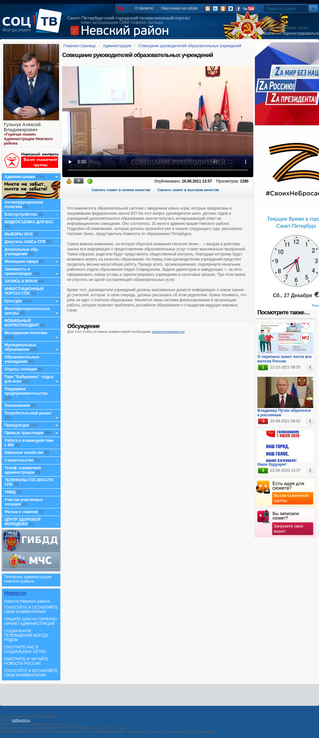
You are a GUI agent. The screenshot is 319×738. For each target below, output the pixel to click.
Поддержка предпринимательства (26, 391)
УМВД (10, 492)
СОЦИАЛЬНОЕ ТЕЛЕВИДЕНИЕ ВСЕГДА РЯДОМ (26, 635)
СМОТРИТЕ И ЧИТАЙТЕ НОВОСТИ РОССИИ (26, 661)
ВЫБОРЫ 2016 (18, 234)
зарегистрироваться (168, 331)
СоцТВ (33, 25)
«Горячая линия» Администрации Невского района (28, 139)
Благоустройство (21, 214)
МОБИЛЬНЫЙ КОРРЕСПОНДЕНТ (22, 323)
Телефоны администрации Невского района (28, 579)
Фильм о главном (21, 512)
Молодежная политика (25, 333)
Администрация (19, 177)
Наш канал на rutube (179, 8)
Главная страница (79, 46)
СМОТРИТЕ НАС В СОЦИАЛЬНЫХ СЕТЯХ (25, 649)
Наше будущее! (271, 464)
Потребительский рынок (27, 413)
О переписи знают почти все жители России (284, 359)
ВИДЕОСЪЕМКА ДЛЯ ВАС (28, 222)
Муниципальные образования (20, 347)
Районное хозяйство (23, 452)
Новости (15, 593)
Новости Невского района (27, 601)
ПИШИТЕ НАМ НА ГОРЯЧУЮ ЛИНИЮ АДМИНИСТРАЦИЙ (30, 621)
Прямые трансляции (24, 433)
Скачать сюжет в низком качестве (121, 190)
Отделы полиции (20, 369)
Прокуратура (16, 425)
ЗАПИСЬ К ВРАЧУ (21, 281)
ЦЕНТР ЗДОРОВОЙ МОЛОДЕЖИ (22, 521)
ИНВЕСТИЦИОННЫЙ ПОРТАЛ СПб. (24, 291)
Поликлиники (17, 405)
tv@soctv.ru (21, 720)
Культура (13, 301)
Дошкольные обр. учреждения (21, 251)
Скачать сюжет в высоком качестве (188, 190)
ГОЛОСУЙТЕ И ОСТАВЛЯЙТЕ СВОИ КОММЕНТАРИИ (31, 609)
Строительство (18, 460)
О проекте (144, 8)
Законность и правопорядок (18, 271)
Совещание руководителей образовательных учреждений (189, 46)
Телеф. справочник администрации (22, 470)
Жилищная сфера (21, 261)
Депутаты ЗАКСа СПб (24, 242)
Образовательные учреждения (22, 359)
